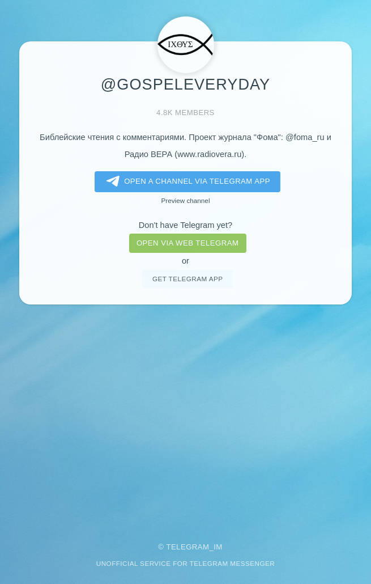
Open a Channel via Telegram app (186, 181)
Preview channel (185, 200)
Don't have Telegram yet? (185, 225)
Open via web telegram (187, 243)
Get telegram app (187, 278)
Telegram (187, 547)
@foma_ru (305, 137)
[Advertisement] (185, 415)
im (218, 547)
